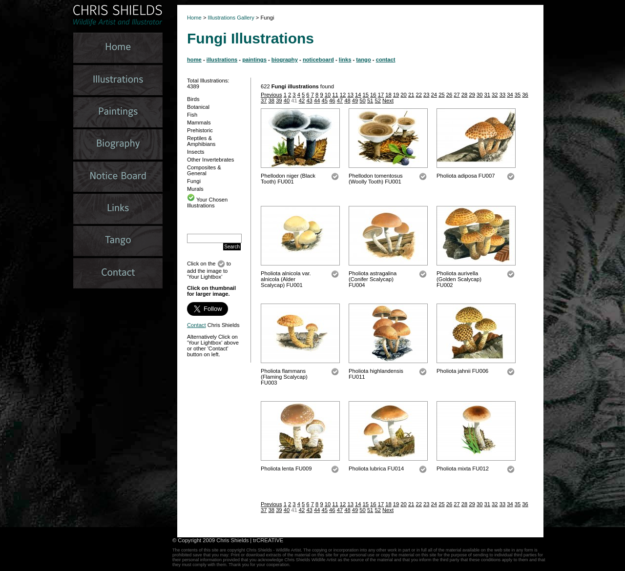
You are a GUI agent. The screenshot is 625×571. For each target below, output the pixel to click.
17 (381, 95)
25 (441, 95)
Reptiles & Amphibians (201, 141)
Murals (195, 189)
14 (358, 95)
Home (194, 17)
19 (396, 95)
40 (287, 100)
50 (362, 100)
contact (386, 59)
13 (350, 95)
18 (388, 95)
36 (525, 95)
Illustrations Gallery (230, 17)
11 (335, 95)
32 (495, 95)
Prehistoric (200, 130)
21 (411, 95)
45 (325, 100)
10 (328, 95)
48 (347, 100)
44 (317, 100)
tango (363, 59)
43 (309, 100)
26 (449, 95)
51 (370, 100)
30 (479, 95)
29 (472, 95)
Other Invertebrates (210, 160)
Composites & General (204, 170)
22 (418, 95)
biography (284, 59)
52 (377, 100)
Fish (192, 115)
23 (426, 95)
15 (366, 95)
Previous (271, 95)
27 (456, 95)
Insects (195, 152)
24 (434, 95)
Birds (193, 99)
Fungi (194, 181)
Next (388, 100)
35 (518, 95)
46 (332, 100)
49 (355, 100)
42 (302, 100)
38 (271, 100)
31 (487, 95)
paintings (254, 59)
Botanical (198, 107)
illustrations (222, 59)
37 (264, 100)
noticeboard (318, 59)
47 (340, 100)
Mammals (198, 122)
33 (502, 95)
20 (403, 95)
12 (343, 95)
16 (373, 95)
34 (510, 95)
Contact (196, 325)
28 (464, 95)
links (345, 59)
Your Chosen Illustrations (207, 202)
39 (279, 100)
